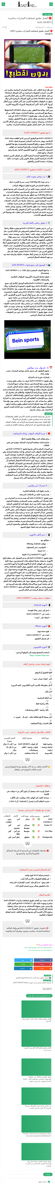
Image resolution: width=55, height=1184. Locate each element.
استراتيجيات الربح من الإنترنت (40, 1126)
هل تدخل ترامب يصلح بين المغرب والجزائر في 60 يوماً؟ (31, 419)
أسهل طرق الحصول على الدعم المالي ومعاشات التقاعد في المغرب (27, 425)
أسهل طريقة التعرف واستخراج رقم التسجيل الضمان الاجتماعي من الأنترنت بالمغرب (14, 1075)
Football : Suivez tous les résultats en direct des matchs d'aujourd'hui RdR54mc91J (41, 1075)
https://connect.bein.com (39, 655)
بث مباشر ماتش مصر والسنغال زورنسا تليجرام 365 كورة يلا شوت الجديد (14, 1046)
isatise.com (18, 1179)
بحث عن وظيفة (45, 1133)
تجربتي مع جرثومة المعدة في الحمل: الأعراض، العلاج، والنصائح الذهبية (27, 416)
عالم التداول (46, 1141)
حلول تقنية (47, 14)
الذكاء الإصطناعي (44, 1130)
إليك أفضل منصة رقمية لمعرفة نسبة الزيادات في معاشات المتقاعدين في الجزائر (27, 422)
